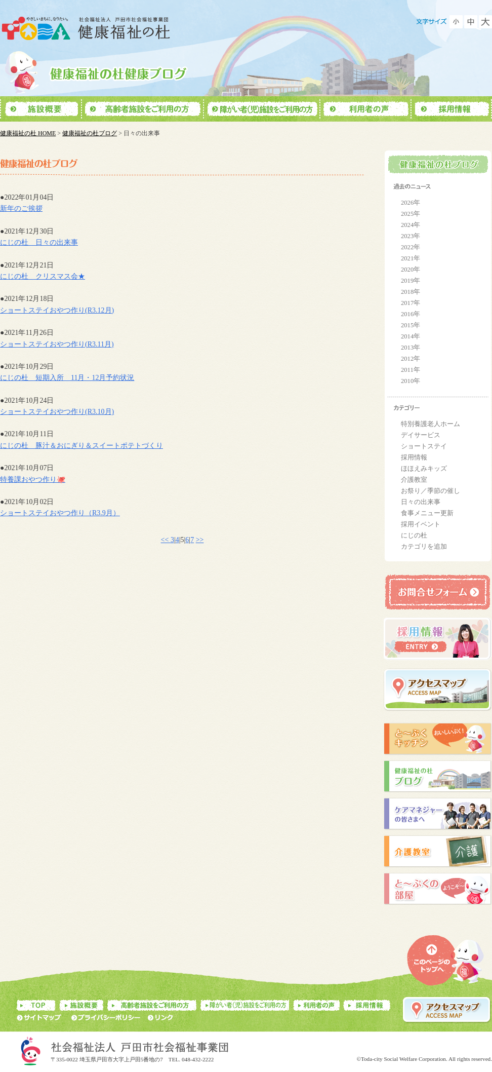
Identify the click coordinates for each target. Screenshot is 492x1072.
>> (200, 540)
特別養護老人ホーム (430, 424)
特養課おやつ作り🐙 (32, 479)
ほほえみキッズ (424, 468)
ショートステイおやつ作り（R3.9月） (60, 513)
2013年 (410, 347)
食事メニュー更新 (427, 513)
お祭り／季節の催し (430, 490)
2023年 (410, 236)
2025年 (410, 213)
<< (166, 540)
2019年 (410, 280)
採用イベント (420, 524)
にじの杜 (414, 535)
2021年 (410, 258)
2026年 (410, 202)
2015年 (410, 325)
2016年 (410, 314)
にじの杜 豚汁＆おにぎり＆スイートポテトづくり (81, 445)
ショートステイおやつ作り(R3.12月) (57, 310)
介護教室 (414, 479)
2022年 (410, 247)
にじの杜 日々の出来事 (39, 242)
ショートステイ (424, 446)
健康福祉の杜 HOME (28, 133)
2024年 (410, 224)
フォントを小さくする (456, 21)
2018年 (410, 291)
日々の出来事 (420, 502)
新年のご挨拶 (21, 208)
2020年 (410, 269)
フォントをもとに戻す (470, 21)
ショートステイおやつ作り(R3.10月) (57, 411)
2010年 (410, 381)
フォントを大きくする (485, 21)
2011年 (410, 369)
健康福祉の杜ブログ (89, 133)
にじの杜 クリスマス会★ (42, 276)
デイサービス (420, 435)
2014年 (410, 336)
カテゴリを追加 (424, 546)
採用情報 (414, 457)
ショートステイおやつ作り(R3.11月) (57, 344)
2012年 (410, 358)
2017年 (410, 303)
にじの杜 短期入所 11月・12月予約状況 (67, 377)
